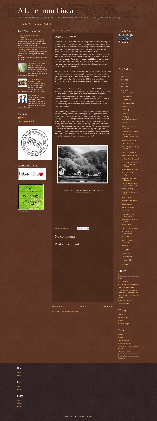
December (126, 93)
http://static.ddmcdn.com (83, 193)
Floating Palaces (128, 207)
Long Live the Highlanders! (127, 232)
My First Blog (123, 317)
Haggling (121, 355)
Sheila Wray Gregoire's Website (36, 24)
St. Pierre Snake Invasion (128, 241)
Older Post (108, 306)
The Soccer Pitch (128, 143)
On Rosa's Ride (123, 281)
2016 (123, 76)
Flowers (125, 245)
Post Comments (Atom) (70, 311)
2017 (123, 73)
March (125, 253)
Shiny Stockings (128, 189)
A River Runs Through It (130, 159)
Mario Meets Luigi (34, 95)
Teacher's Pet (123, 358)
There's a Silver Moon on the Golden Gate (130, 136)
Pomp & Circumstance (130, 155)
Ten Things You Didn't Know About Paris (129, 184)
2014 (123, 83)
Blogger (89, 416)
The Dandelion (123, 340)
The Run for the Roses (130, 228)
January (126, 260)
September (127, 103)
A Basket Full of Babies (130, 131)
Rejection (121, 320)
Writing (120, 314)
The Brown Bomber (129, 152)
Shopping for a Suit (129, 140)
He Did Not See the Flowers (128, 284)
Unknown (23, 118)
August (125, 106)
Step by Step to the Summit (129, 127)
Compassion (126, 225)
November (126, 96)
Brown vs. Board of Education (129, 179)
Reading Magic (123, 324)
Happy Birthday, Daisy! (130, 169)
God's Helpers (127, 197)
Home (83, 306)
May (124, 117)
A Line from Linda (45, 10)
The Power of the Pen (126, 287)
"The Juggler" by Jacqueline (128, 215)
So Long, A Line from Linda (28, 50)
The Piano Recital (124, 352)
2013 (123, 87)
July (124, 110)
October (126, 100)
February (126, 256)
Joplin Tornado (123, 304)
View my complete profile (26, 121)
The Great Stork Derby (130, 123)
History (120, 275)
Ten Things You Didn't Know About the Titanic (129, 164)
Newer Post (58, 306)
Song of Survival (128, 237)
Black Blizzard (127, 204)
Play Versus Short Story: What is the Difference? (36, 64)
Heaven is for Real (124, 344)
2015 (123, 80)
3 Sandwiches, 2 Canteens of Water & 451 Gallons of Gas (128, 291)
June (125, 113)
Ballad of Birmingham (129, 201)
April (124, 250)
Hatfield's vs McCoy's (129, 119)
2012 (123, 90)
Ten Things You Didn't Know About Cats (35, 80)
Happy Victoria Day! (125, 300)
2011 (123, 264)
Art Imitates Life (127, 211)
